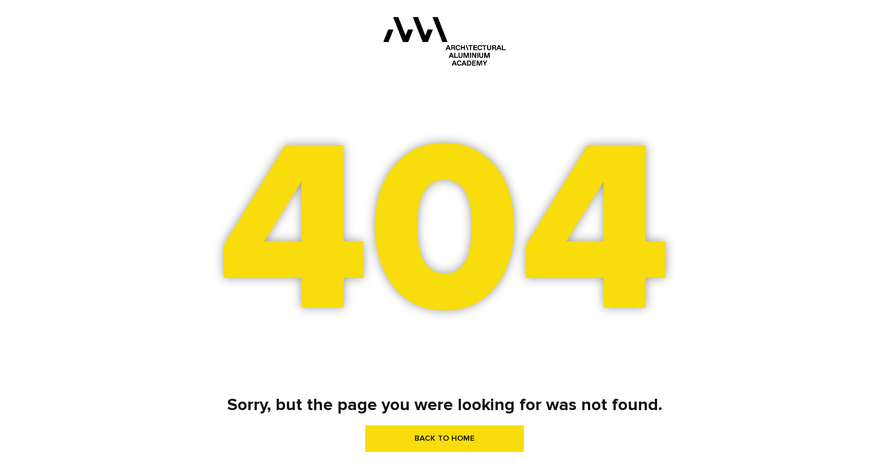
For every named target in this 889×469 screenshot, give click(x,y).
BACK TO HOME (444, 438)
